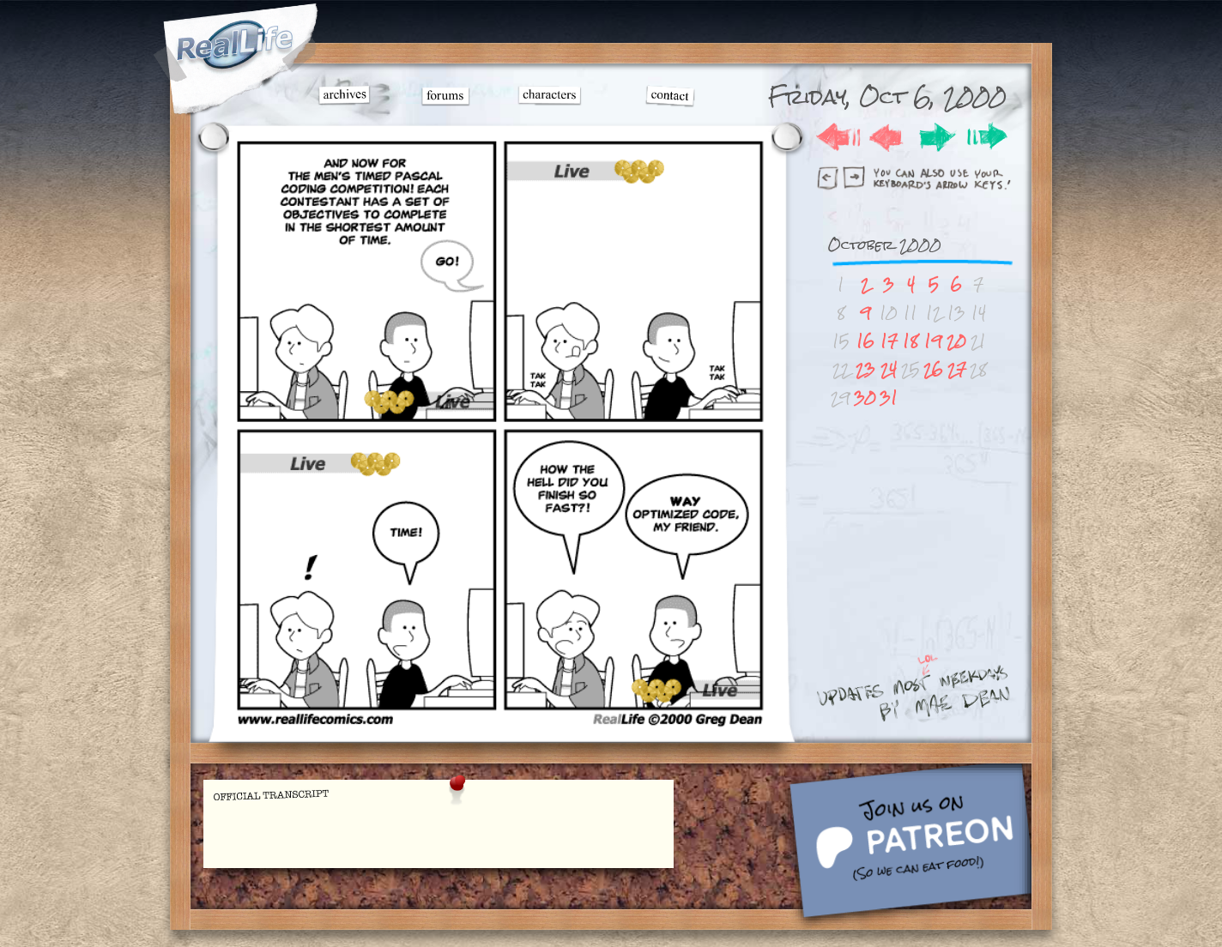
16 (865, 341)
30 (865, 397)
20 (956, 341)
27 (956, 369)
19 (933, 341)
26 (933, 369)
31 (889, 397)
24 (888, 369)
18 (910, 341)
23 (865, 369)
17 (889, 341)
